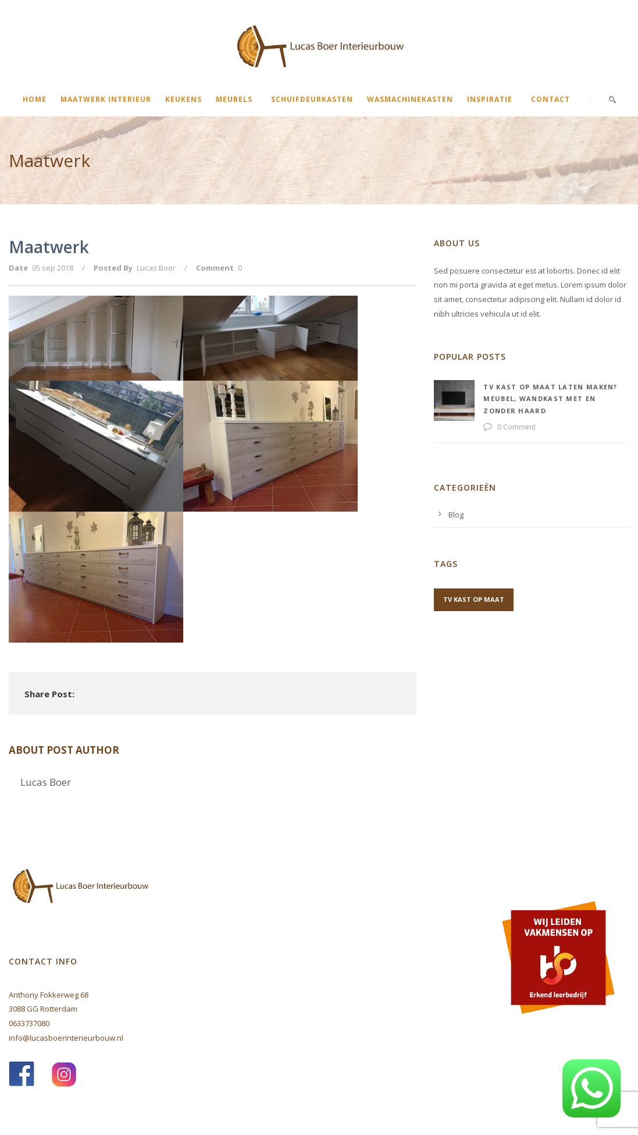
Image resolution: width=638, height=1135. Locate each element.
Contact (550, 99)
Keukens (183, 99)
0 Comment (516, 427)
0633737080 (29, 1023)
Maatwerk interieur (105, 99)
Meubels (234, 99)
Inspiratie (489, 99)
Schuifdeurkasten (312, 99)
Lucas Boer (156, 268)
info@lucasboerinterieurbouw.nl (66, 1038)
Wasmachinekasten (410, 99)
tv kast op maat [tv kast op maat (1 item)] (473, 599)
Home (35, 99)
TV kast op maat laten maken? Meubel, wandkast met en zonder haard (550, 399)
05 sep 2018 (52, 268)
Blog (456, 514)
